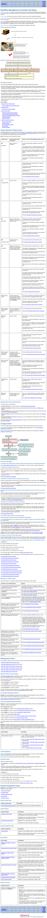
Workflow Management (4, 4)
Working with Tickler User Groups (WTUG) (44, 4)
